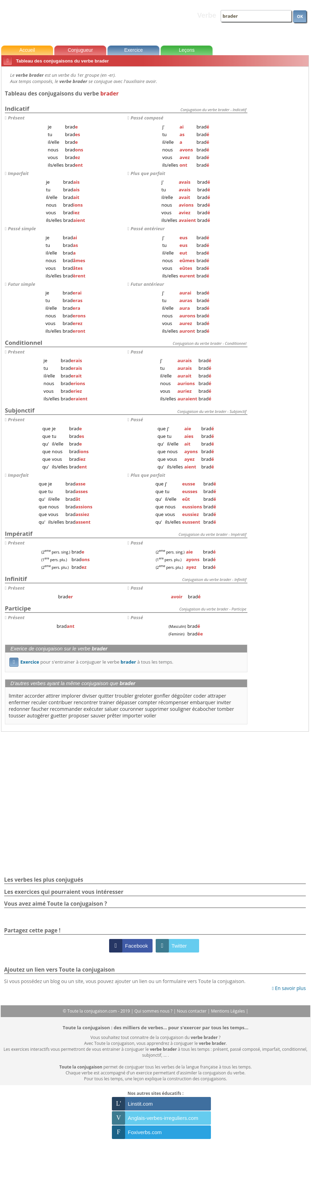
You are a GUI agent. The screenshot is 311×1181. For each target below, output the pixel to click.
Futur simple (21, 284)
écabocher (204, 709)
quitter (106, 695)
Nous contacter (192, 1011)
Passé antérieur (148, 228)
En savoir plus (289, 988)
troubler (124, 695)
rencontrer (86, 702)
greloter (144, 695)
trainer (107, 702)
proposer (78, 715)
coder (199, 695)
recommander (66, 709)
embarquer (202, 702)
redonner (19, 709)
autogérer (38, 715)
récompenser (173, 702)
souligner (180, 709)
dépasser (126, 702)
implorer (71, 695)
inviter (224, 702)
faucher (40, 709)
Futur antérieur (147, 284)
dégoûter (181, 695)
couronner (132, 709)
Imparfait (18, 173)
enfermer (19, 702)
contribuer (61, 702)
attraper (216, 695)
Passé (137, 352)
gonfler (162, 695)
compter (147, 702)
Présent (16, 118)
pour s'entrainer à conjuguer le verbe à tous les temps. (91, 662)
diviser (89, 695)
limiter (16, 695)
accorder (34, 695)
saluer (111, 709)
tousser (17, 715)
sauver (98, 715)
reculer (39, 702)
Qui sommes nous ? (154, 1011)
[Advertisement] (279, 173)
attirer (53, 695)
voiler (150, 715)
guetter (59, 715)
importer (132, 715)
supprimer (157, 709)
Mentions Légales (228, 1011)
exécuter (93, 709)
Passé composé (147, 118)
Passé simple (22, 228)
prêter (114, 715)
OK (300, 16)
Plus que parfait (148, 173)
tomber (225, 709)
